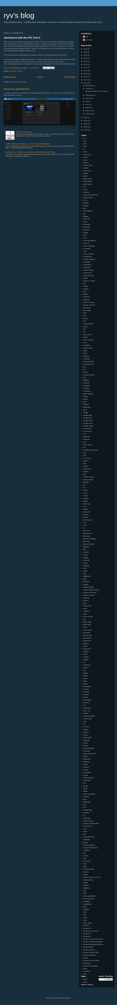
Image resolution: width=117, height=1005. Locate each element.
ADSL (85, 152)
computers (86, 262)
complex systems (89, 259)
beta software (88, 211)
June (87, 104)
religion (85, 729)
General (86, 404)
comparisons (87, 257)
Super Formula (88, 821)
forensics (86, 383)
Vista (85, 907)
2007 (85, 130)
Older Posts (70, 77)
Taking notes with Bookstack (16, 89)
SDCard (86, 767)
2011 (85, 117)
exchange (86, 359)
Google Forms (88, 420)
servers (85, 775)
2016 (85, 70)
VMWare (86, 909)
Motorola (86, 560)
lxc (84, 528)
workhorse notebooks (90, 966)
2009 (85, 124)
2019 (85, 61)
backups (86, 205)
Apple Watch (87, 184)
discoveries (87, 308)
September (89, 95)
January (88, 114)
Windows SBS (88, 947)
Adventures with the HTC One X (22, 37)
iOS (84, 485)
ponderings (87, 686)
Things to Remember (90, 848)
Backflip (86, 203)
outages (86, 657)
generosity (86, 407)
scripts (85, 764)
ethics (85, 353)
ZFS (84, 974)
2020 (85, 58)
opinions (86, 643)
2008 (85, 127)
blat (84, 214)
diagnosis (86, 300)
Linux (85, 522)
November (89, 85)
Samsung (86, 751)
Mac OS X (86, 531)
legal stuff (86, 512)
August (88, 98)
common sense (88, 254)
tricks (85, 866)
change (85, 232)
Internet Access (88, 477)
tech (84, 834)
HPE (84, 453)
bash (84, 208)
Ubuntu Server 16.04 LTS (92, 877)
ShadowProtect (88, 778)
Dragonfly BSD (88, 324)
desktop (86, 289)
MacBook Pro (88, 533)
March (87, 107)
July (87, 101)
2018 (85, 64)
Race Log (86, 711)
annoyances (87, 171)
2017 (85, 67)
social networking (89, 794)
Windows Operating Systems (93, 944)
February (88, 111)
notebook (86, 611)
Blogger (85, 216)
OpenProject (87, 635)
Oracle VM (86, 649)
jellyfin (85, 501)
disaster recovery (89, 305)
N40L (85, 568)
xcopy (85, 968)
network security (88, 595)
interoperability (88, 480)
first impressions (88, 375)
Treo (84, 864)
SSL (84, 807)
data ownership (88, 275)
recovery (86, 727)
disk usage (87, 310)
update (85, 883)
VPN (84, 915)
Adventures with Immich (24, 132)
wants (85, 917)
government (87, 428)
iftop (84, 463)
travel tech (86, 861)
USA (84, 891)
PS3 (84, 705)
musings (86, 566)
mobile (85, 555)
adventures (87, 155)
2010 (85, 121)
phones (85, 676)
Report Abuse (87, 984)
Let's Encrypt (87, 520)
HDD (84, 442)
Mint (84, 549)
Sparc (85, 799)
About (85, 982)
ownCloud (86, 665)
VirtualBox (86, 901)
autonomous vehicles (90, 195)
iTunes (85, 496)
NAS (84, 574)
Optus (20, 71)
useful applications (89, 896)
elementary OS (88, 340)
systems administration (91, 823)
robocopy (86, 740)
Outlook (85, 660)
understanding (88, 880)
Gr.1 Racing (87, 431)
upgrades (86, 888)
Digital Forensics (89, 302)
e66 (84, 332)
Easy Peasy (87, 334)
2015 (85, 74)
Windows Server (89, 950)
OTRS (85, 654)
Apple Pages (87, 181)
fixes (84, 377)
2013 (85, 80)
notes (85, 614)
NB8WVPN (87, 576)
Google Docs (87, 418)
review (85, 735)
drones (85, 326)
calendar (86, 230)
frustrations (87, 391)
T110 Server (87, 826)
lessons (85, 517)
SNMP (85, 791)
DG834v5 (86, 297)
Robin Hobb (87, 737)
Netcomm (86, 582)
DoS (84, 321)
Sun (84, 815)
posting (85, 694)
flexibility (86, 380)
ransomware (87, 719)
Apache (85, 173)
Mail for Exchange (89, 539)
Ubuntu (85, 874)
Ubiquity (86, 872)
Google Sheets (88, 426)
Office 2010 (87, 622)
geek (84, 402)
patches (86, 668)
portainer (86, 692)
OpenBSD (86, 633)
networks (86, 598)
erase (85, 351)
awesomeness (88, 197)
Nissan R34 (87, 606)
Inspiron (86, 472)
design (85, 286)
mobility (85, 557)
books (85, 222)
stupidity (86, 813)
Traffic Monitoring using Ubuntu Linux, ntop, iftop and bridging (27, 144)
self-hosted (87, 772)
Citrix (85, 238)
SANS (85, 756)
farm (84, 369)
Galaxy (85, 396)
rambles (86, 713)
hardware (86, 439)
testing (85, 842)
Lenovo (85, 514)
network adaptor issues (91, 590)
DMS (85, 313)
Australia (86, 192)
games (85, 399)
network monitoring (89, 592)
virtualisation (87, 904)
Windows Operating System (92, 942)
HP (84, 447)
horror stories (87, 445)
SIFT (84, 783)
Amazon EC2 (87, 165)
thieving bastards (89, 845)
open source (87, 630)
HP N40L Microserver (90, 450)
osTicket (86, 651)
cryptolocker (87, 273)
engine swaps (88, 348)
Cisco (85, 235)
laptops (85, 509)
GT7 (84, 434)
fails (84, 367)
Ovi (84, 662)
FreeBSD (86, 386)
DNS (84, 316)
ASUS (85, 189)
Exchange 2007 (88, 361)
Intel (84, 474)
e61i (84, 329)
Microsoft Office (88, 544)
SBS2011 (86, 762)
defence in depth (89, 281)
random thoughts (89, 716)
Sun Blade (86, 818)
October (88, 88)
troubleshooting (88, 869)
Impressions (87, 469)
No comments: (34, 68)
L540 (85, 506)
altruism (86, 163)
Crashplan (86, 267)
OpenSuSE (87, 641)
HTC (84, 455)
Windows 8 (87, 936)
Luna (85, 525)
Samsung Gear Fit (89, 754)
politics (85, 684)
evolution (86, 356)
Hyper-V (86, 461)
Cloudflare (86, 249)
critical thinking (88, 270)
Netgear (86, 584)
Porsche (86, 689)
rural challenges (88, 748)
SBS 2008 (86, 759)
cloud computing (89, 246)
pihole (85, 678)
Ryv (86, 37)
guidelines (86, 437)
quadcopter (87, 708)
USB (84, 893)
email (85, 343)
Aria (84, 187)
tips (84, 853)
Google (85, 412)
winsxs (85, 958)
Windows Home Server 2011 (93, 939)
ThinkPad (86, 850)
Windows (86, 925)
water (85, 920)
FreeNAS (86, 388)
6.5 (84, 149)
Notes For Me (88, 617)
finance (85, 372)
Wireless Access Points (91, 960)
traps (85, 858)
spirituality (86, 802)
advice (85, 157)
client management (89, 240)
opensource (87, 638)
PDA (84, 670)
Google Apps (87, 415)
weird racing (87, 923)
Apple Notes (87, 179)
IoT (84, 488)
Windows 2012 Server (90, 931)
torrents (85, 856)
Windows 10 (87, 928)
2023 (85, 55)
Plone (85, 681)
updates (86, 885)
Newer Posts (10, 77)
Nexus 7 (86, 600)
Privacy (85, 697)
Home (40, 77)
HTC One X (13, 71)
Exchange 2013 (88, 364)
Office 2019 (87, 625)
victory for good (88, 899)
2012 (85, 83)
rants (85, 721)
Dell (84, 283)
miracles (86, 552)
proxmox (86, 703)
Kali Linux (86, 504)
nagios (85, 571)
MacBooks (86, 536)
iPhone (85, 490)
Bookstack (86, 224)
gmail (85, 410)
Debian (85, 278)
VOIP (85, 912)
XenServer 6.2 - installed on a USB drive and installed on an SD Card (30, 152)
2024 (85, 52)
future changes (88, 394)
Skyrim (85, 786)
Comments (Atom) (19, 82)
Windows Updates (89, 955)
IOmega (86, 482)
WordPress (87, 963)
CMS (85, 251)
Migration (86, 547)
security (85, 770)
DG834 (85, 294)
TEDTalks (86, 839)
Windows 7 (87, 934)
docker (85, 318)
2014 (85, 77)
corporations (87, 265)
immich (85, 466)
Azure (85, 200)
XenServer (86, 971)
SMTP (85, 789)
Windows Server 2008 (90, 952)
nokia (85, 608)
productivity (87, 700)
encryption (86, 345)
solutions (86, 797)
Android (85, 168)
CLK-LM (86, 243)
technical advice (88, 837)
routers (85, 743)
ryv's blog (19, 15)
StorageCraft (87, 810)
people (85, 673)
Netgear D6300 (88, 587)
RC (84, 724)
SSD (84, 805)
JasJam (85, 498)
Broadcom (86, 227)
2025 (85, 49)
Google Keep (87, 423)
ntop (84, 619)
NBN (84, 579)
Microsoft (86, 541)
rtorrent (85, 745)
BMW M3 (86, 219)
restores (86, 732)
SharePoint (87, 780)
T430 (85, 829)
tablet (85, 831)
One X (85, 627)
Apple (85, 176)
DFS (84, 291)
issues (85, 493)
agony (85, 160)
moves (85, 563)
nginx (85, 603)
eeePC (85, 337)
